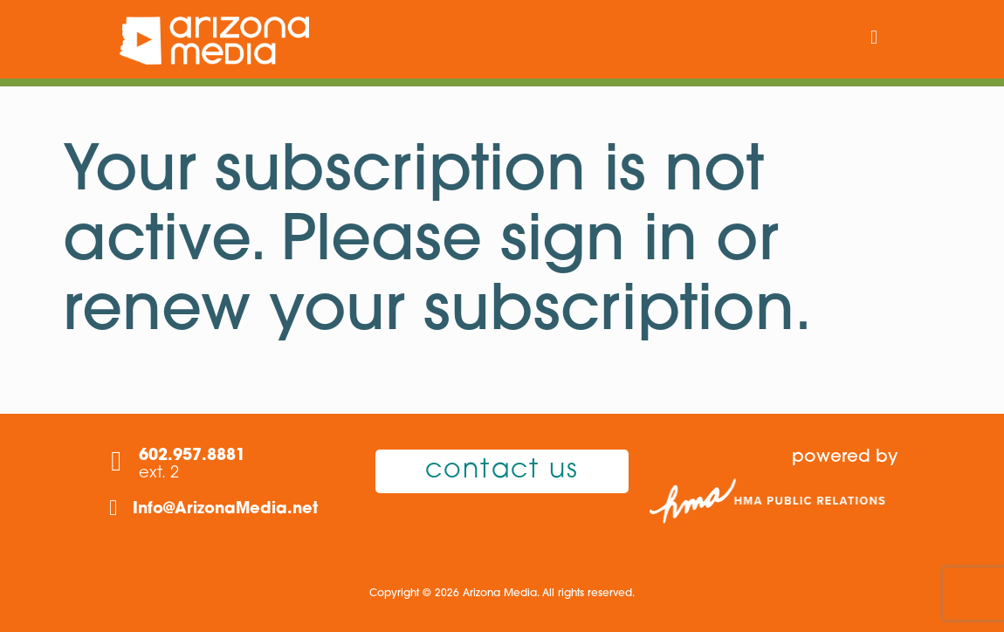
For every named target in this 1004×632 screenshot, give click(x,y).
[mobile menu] (874, 39)
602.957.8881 (192, 456)
